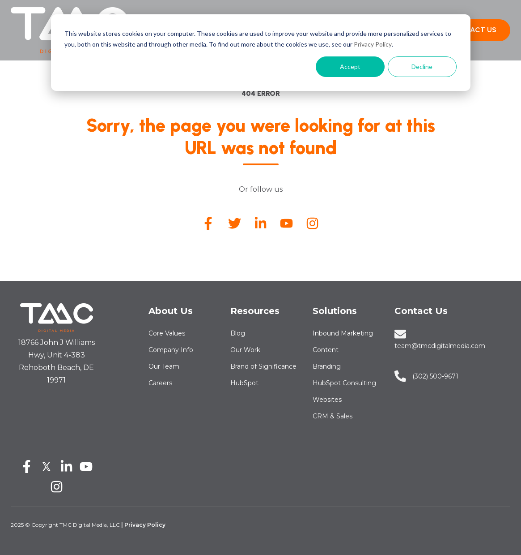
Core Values (166, 333)
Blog (237, 333)
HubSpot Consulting (344, 383)
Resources (255, 310)
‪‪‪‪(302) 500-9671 (435, 376)
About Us (170, 310)
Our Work (245, 350)
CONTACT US (473, 30)
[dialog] (260, 52)
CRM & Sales (332, 416)
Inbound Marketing (343, 333)
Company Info (170, 350)
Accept (350, 66)
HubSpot (244, 383)
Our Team (163, 366)
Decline (421, 66)
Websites (327, 400)
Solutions (335, 310)
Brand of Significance (263, 366)
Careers (160, 383)
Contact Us (421, 310)
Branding (327, 366)
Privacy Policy (373, 44)
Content (326, 350)
